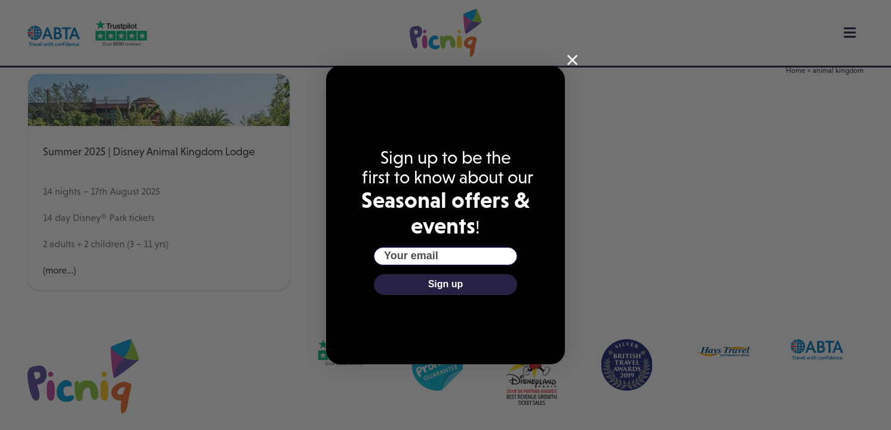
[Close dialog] (572, 61)
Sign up (445, 285)
